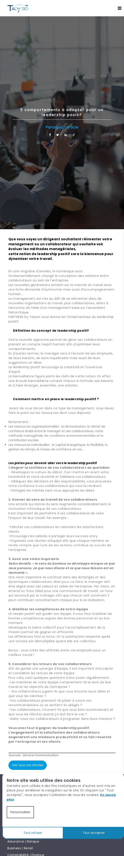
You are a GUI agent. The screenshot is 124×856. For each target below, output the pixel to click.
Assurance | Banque (23, 841)
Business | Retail (20, 848)
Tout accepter (94, 833)
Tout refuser (32, 833)
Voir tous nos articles (27, 765)
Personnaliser (20, 812)
